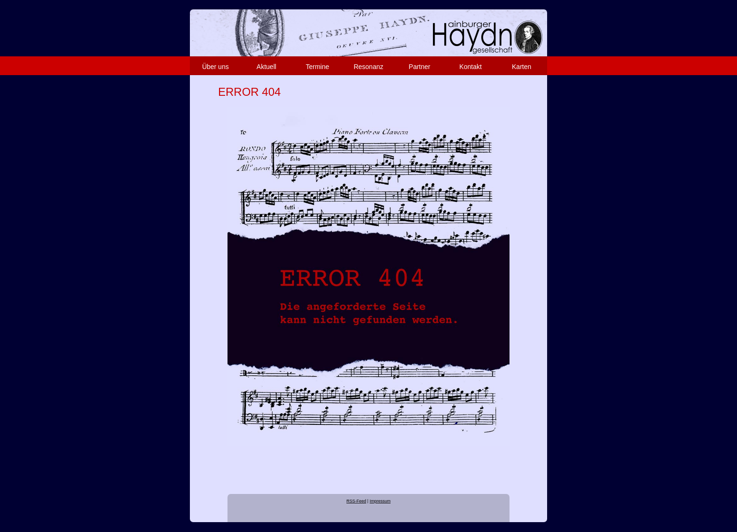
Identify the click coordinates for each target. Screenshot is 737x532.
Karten (521, 66)
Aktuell (266, 66)
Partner (420, 66)
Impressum (380, 501)
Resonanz (368, 66)
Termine (317, 66)
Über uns (215, 66)
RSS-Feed (356, 501)
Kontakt (470, 66)
